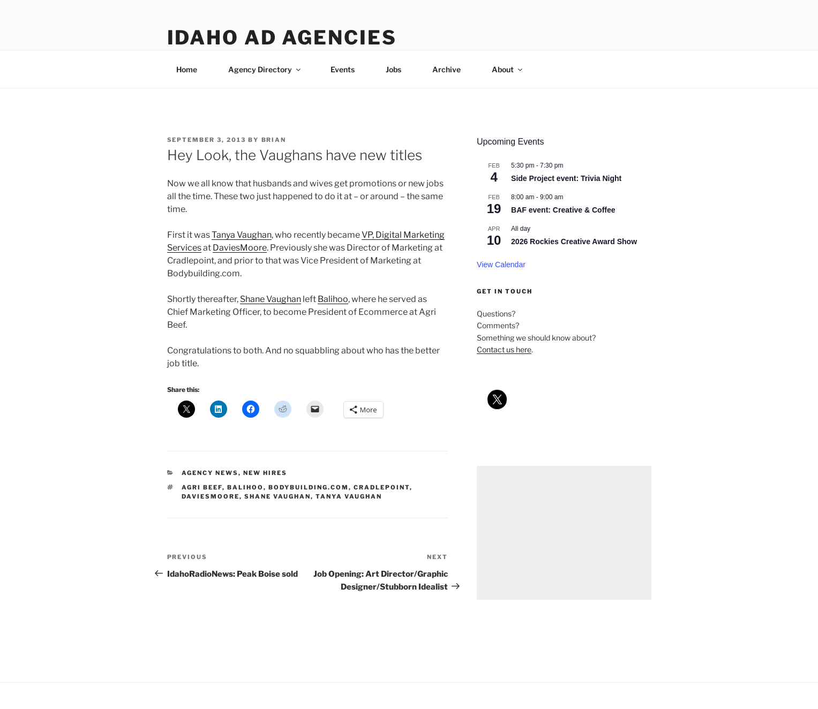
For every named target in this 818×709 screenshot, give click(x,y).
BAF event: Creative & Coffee (563, 210)
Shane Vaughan (270, 299)
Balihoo (333, 299)
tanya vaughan (349, 496)
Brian (274, 140)
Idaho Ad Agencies (282, 37)
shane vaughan (277, 496)
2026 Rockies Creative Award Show (574, 241)
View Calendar (501, 264)
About (508, 69)
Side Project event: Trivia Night (566, 178)
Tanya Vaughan (242, 235)
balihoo (245, 487)
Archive (446, 69)
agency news (210, 473)
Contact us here (504, 349)
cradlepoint (382, 487)
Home (186, 69)
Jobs (393, 69)
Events (343, 69)
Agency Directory (265, 69)
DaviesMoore (240, 248)
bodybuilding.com (308, 487)
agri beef (202, 487)
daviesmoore (210, 496)
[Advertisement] (564, 533)
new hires (265, 473)
